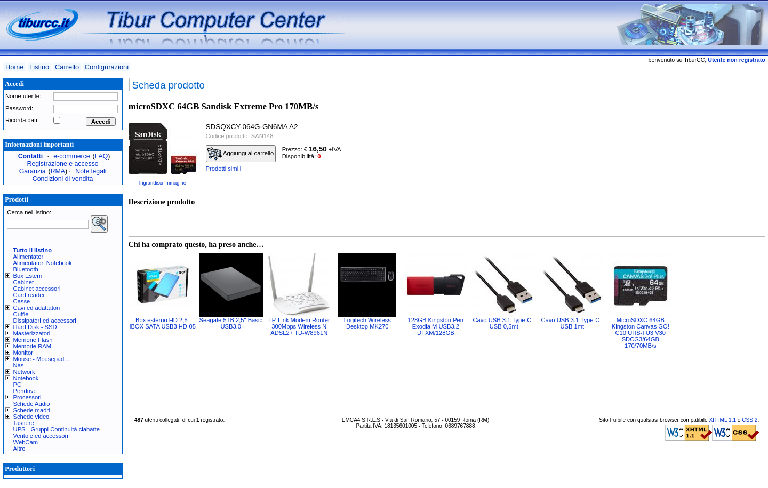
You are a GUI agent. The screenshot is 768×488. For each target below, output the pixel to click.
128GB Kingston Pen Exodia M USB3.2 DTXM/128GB (436, 326)
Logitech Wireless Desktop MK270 (367, 323)
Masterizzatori (32, 333)
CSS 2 (749, 420)
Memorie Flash (33, 340)
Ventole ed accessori (40, 436)
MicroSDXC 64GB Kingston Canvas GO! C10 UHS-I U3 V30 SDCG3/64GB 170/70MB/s (640, 333)
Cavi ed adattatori (36, 308)
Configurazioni (107, 67)
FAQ (101, 156)
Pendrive (25, 391)
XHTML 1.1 (722, 420)
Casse (21, 301)
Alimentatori (29, 256)
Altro (19, 448)
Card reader (29, 295)
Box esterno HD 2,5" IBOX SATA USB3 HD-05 (163, 323)
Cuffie (21, 314)
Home (14, 67)
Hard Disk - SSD (35, 327)
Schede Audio (31, 404)
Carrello (67, 67)
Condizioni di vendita (63, 178)
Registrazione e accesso (63, 163)
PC (17, 384)
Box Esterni (28, 276)
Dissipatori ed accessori (44, 320)
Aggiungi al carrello (240, 153)
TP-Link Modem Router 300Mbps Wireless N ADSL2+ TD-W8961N (299, 326)
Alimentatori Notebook (42, 263)
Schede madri (31, 410)
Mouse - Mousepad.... (42, 359)
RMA (58, 171)
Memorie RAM (32, 346)
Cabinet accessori (37, 288)
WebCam (25, 442)
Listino (39, 67)
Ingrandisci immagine (162, 183)
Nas (18, 365)
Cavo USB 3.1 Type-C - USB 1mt (572, 323)
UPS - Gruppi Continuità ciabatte (56, 429)
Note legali (90, 171)
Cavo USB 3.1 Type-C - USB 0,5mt (504, 323)
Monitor (23, 352)
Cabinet (23, 282)
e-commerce (71, 156)
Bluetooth (25, 269)
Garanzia (32, 171)
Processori (27, 397)
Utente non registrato (736, 60)
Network (24, 372)
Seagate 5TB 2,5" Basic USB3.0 (230, 323)
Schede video (31, 416)
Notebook (26, 378)
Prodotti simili (224, 168)
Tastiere (23, 423)
